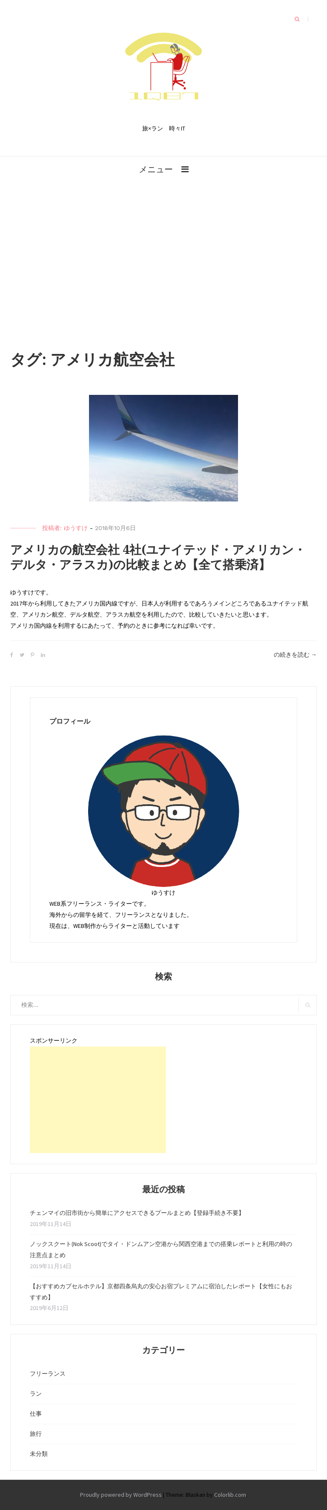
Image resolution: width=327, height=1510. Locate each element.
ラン (36, 1393)
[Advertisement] (163, 239)
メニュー (156, 169)
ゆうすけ (76, 528)
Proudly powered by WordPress (121, 1494)
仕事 (36, 1413)
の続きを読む (295, 655)
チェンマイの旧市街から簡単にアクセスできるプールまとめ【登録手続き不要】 (137, 1213)
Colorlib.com (230, 1494)
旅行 (36, 1434)
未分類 (39, 1454)
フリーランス (48, 1373)
